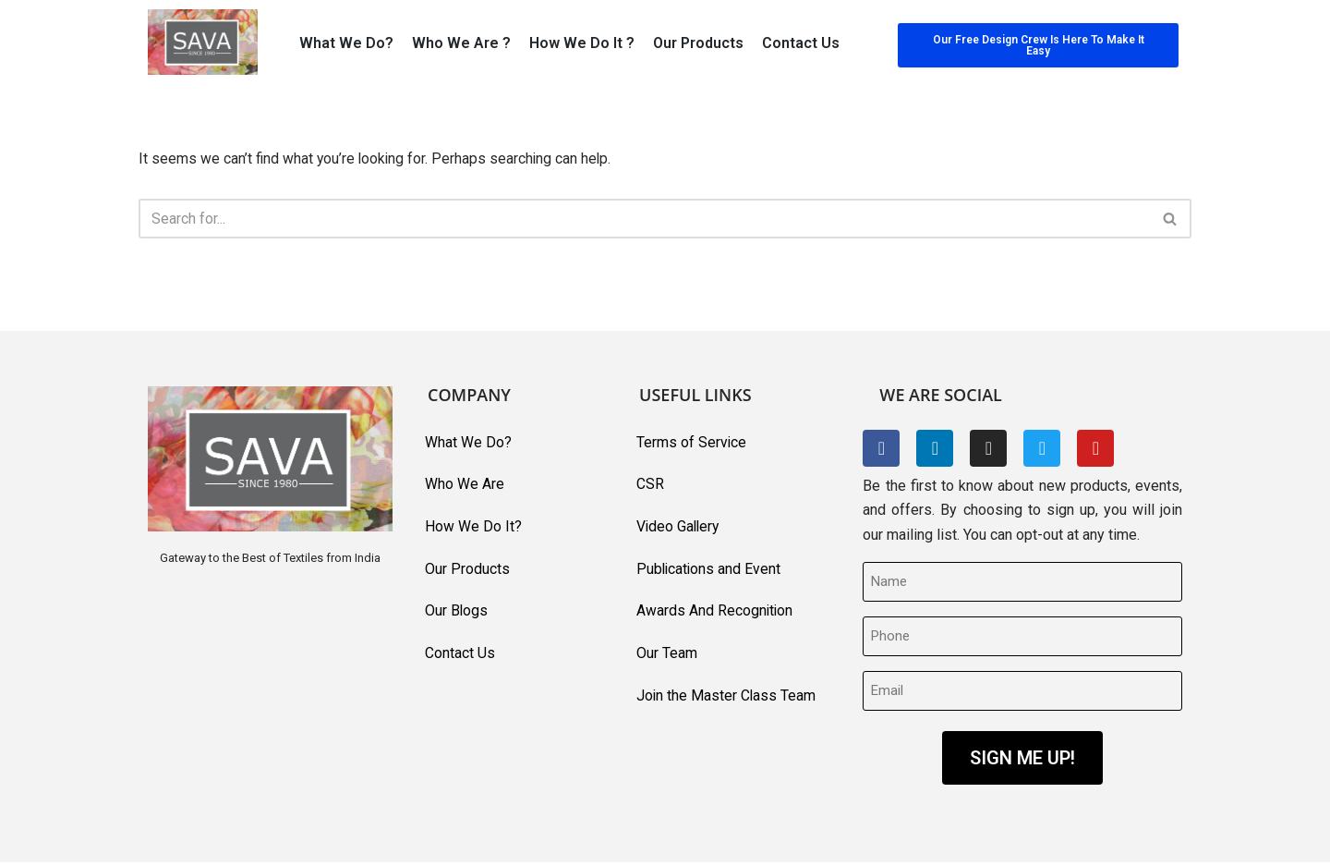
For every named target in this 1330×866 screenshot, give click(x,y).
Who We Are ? (461, 43)
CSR (650, 485)
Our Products (698, 43)
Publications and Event (709, 570)
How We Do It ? (582, 43)
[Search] (644, 219)
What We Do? (346, 43)
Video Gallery (679, 528)
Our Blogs (457, 613)
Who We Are (464, 485)
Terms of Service (691, 443)
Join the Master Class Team (726, 698)
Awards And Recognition (715, 613)
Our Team (666, 656)
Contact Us (801, 43)
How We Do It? (473, 528)
